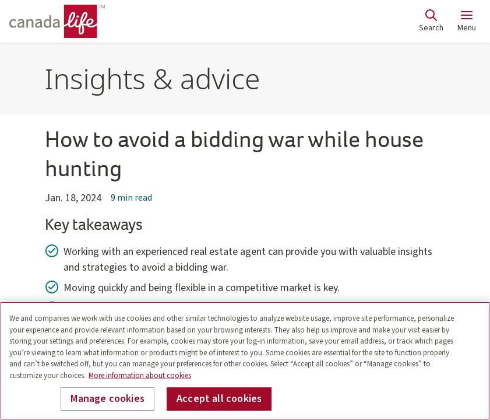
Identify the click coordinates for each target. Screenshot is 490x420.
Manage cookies (107, 398)
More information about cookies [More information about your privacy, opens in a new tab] (140, 375)
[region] (245, 361)
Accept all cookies (219, 398)
